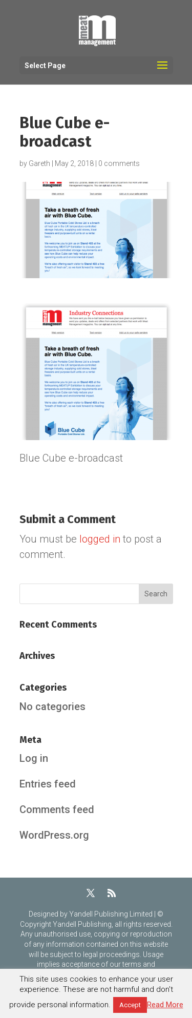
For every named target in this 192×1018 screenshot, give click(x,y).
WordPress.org (54, 835)
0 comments (119, 163)
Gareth (39, 163)
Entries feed (47, 784)
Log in (33, 758)
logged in (99, 539)
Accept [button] (130, 1005)
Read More (165, 1004)
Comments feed (56, 809)
